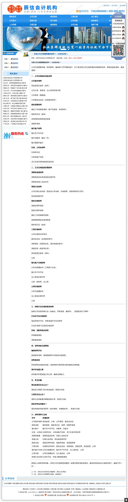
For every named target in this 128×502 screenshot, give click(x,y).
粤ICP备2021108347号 (86, 495)
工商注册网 (15, 483)
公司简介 (12, 21)
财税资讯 (94, 21)
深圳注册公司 (71, 483)
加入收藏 (123, 5)
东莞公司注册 (23, 483)
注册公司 (108, 483)
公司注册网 (7, 483)
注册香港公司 (100, 489)
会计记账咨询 (116, 38)
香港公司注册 (43, 483)
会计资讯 (94, 17)
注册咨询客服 (116, 27)
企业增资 (85, 489)
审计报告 (53, 21)
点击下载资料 (77, 58)
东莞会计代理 (100, 483)
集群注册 (33, 21)
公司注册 (33, 17)
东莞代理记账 (52, 483)
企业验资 (67, 489)
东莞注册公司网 (34, 483)
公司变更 (74, 21)
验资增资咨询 (116, 31)
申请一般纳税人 (90, 483)
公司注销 (74, 25)
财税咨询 (92, 489)
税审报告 (53, 17)
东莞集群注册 (80, 483)
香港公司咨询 (116, 34)
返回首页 (106, 5)
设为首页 (114, 5)
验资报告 (53, 25)
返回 (70, 58)
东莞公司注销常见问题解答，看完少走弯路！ (52, 472)
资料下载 (94, 25)
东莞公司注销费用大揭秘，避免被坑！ (50, 474)
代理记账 (33, 25)
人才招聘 (12, 25)
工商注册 (74, 17)
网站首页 (12, 17)
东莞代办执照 (62, 483)
